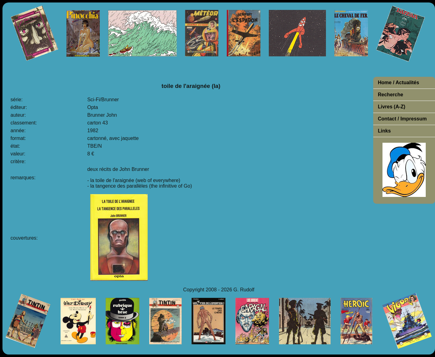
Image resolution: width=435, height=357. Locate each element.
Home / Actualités (398, 82)
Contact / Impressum (402, 118)
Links (384, 130)
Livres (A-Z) (391, 106)
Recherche (390, 94)
